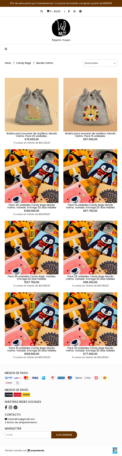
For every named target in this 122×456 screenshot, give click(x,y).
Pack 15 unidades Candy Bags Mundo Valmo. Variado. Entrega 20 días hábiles (90, 206)
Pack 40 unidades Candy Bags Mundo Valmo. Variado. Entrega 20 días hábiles (31, 206)
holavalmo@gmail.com (20, 419)
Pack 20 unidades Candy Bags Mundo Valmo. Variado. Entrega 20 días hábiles (90, 349)
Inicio (8, 63)
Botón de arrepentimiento (21, 422)
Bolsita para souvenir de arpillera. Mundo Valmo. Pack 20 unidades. (32, 135)
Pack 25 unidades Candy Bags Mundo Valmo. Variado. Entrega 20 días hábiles (90, 278)
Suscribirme (64, 435)
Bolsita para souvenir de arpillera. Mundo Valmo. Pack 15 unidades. (90, 135)
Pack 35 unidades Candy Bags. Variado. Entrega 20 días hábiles (32, 278)
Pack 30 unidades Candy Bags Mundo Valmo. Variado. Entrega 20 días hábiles (31, 349)
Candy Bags (24, 63)
